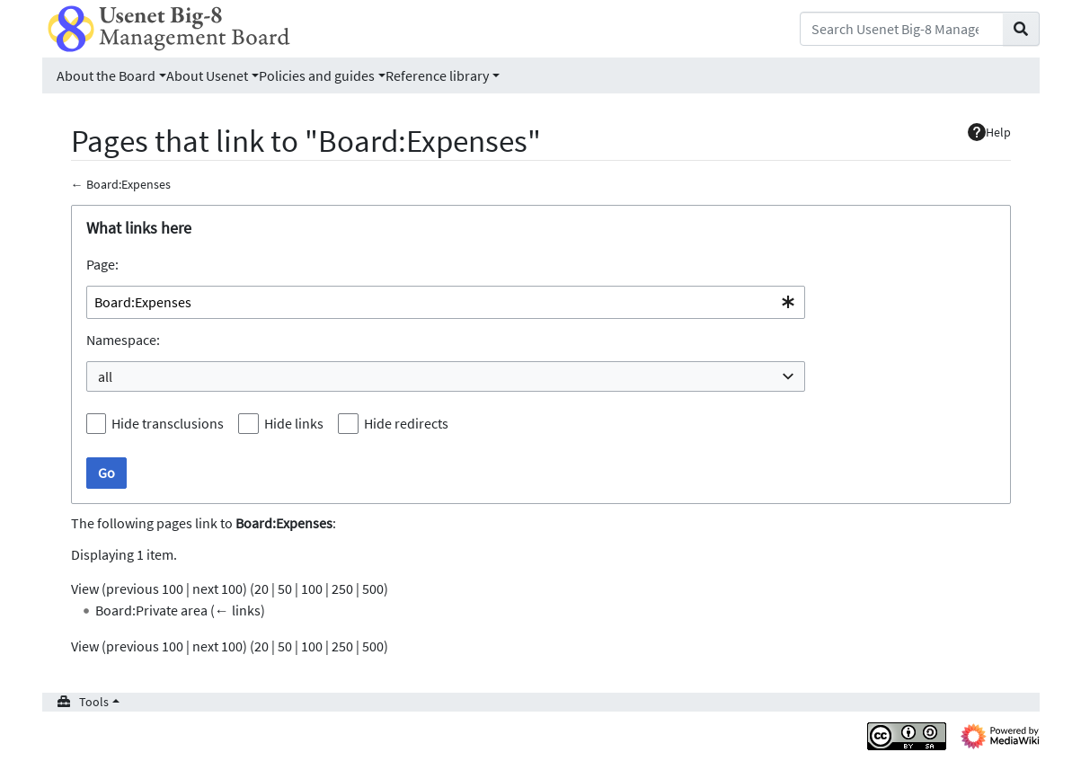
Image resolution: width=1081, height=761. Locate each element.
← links (238, 610)
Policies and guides (317, 75)
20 (261, 588)
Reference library (437, 75)
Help (989, 132)
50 (285, 588)
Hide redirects (406, 423)
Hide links (293, 423)
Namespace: (123, 340)
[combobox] (445, 302)
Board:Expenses (128, 184)
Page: (102, 264)
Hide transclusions (167, 423)
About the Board (106, 75)
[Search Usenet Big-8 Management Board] (902, 29)
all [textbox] (105, 376)
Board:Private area (151, 610)
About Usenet (207, 75)
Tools (94, 702)
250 (342, 588)
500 (373, 588)
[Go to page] (1021, 29)
